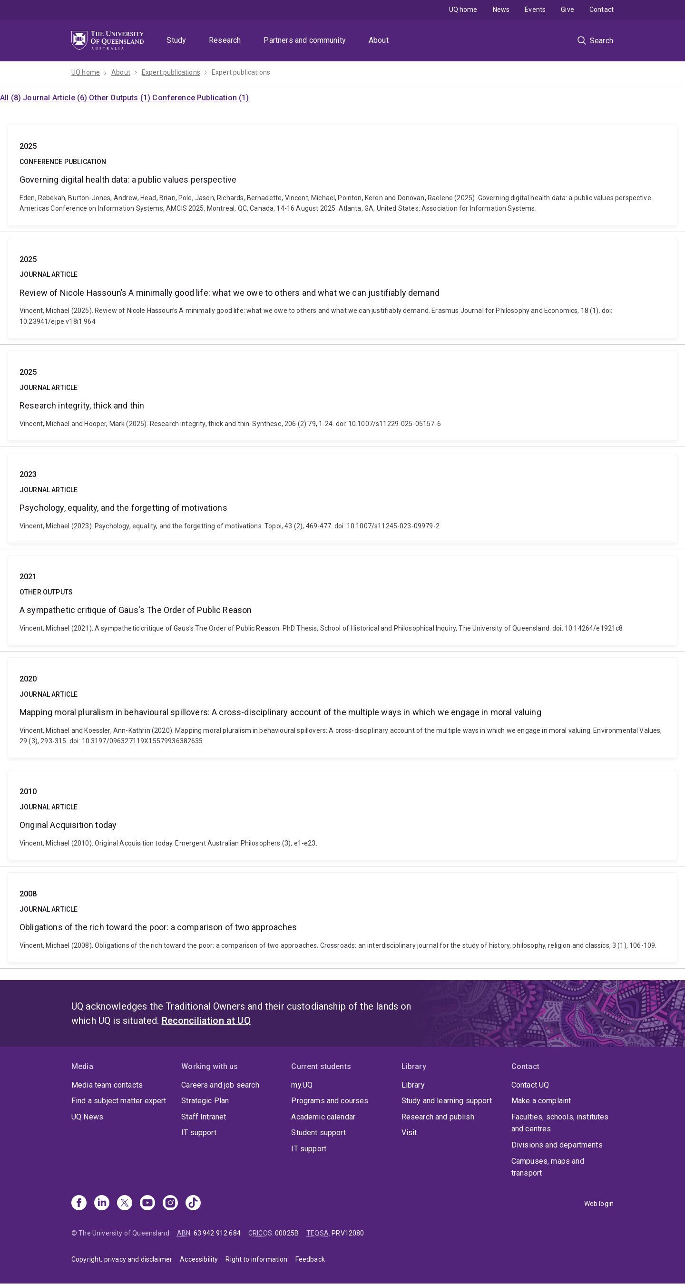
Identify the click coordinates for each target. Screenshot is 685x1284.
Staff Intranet (203, 1116)
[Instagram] (170, 1203)
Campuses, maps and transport (547, 1167)
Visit (409, 1132)
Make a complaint (541, 1100)
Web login (599, 1203)
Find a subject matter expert (118, 1100)
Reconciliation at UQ (206, 1020)
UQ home (463, 9)
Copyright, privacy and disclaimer (121, 1259)
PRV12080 (348, 1233)
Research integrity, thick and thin (342, 395)
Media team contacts (107, 1084)
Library (413, 1084)
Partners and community (305, 40)
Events (535, 9)
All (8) (11, 97)
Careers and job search (220, 1084)
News (501, 9)
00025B (287, 1233)
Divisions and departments (557, 1144)
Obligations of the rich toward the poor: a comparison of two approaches (342, 917)
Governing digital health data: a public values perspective (342, 175)
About (379, 40)
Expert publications (171, 72)
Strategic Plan (205, 1100)
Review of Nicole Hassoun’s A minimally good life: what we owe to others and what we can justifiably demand (342, 288)
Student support (318, 1132)
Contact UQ (530, 1084)
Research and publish (437, 1116)
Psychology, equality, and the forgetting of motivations (342, 498)
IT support (198, 1132)
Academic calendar (323, 1116)
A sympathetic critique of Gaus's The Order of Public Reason (342, 600)
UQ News (87, 1116)
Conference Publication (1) (200, 97)
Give (567, 9)
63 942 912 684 (217, 1233)
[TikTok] (193, 1203)
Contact (601, 9)
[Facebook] (79, 1203)
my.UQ (302, 1084)
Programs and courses (329, 1100)
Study (176, 40)
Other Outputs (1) (120, 97)
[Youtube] (147, 1203)
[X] (124, 1203)
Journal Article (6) (56, 97)
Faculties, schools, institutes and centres (560, 1123)
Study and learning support (446, 1100)
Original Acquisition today (342, 815)
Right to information (256, 1259)
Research (225, 40)
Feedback (310, 1259)
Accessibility (199, 1259)
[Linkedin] (101, 1203)
